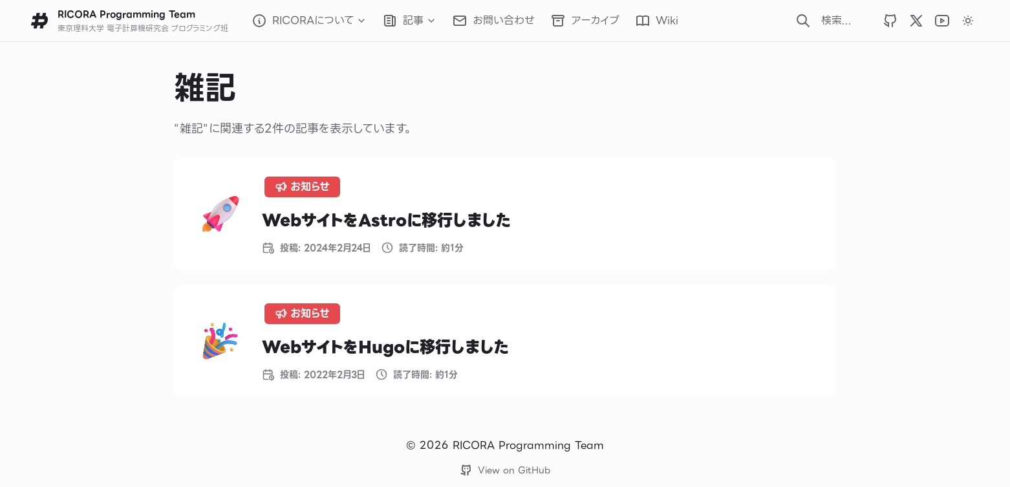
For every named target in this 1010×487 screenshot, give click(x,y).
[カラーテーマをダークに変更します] (968, 21)
